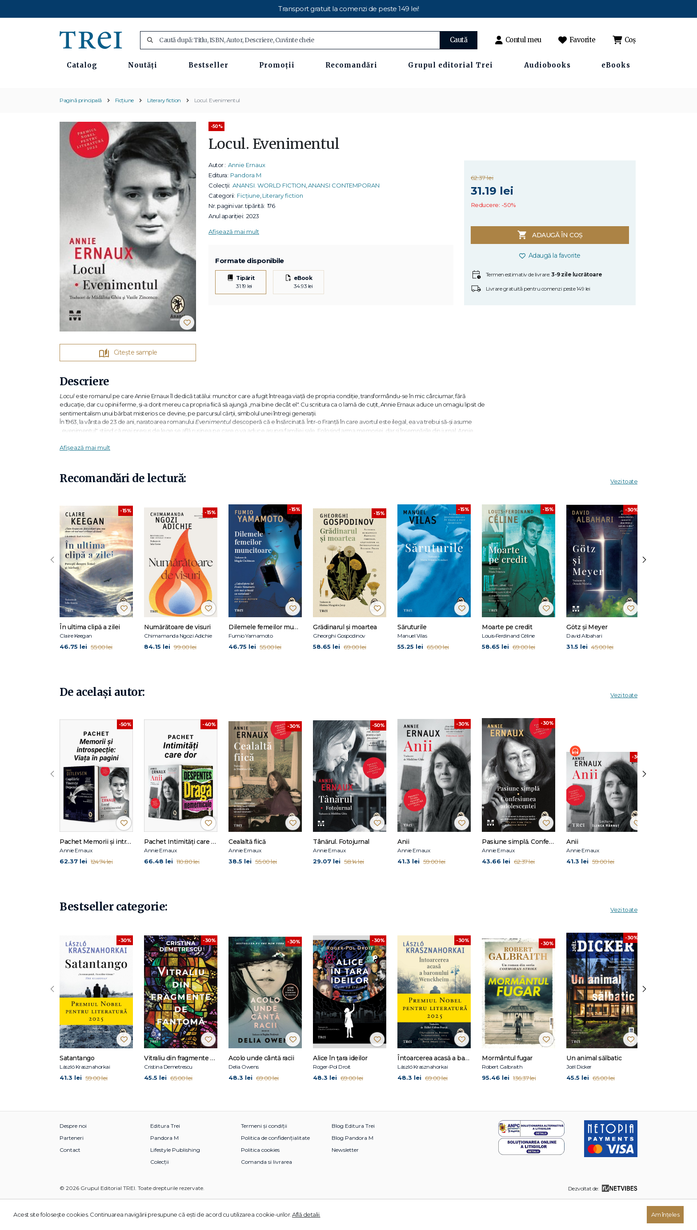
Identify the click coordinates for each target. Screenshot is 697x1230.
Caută (459, 40)
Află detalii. (306, 1214)
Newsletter (345, 1179)
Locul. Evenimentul (217, 129)
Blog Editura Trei (353, 1155)
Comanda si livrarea (266, 1191)
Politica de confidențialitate (275, 1167)
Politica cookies (260, 1179)
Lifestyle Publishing (175, 1179)
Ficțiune (124, 129)
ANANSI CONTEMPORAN (344, 214)
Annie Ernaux (246, 194)
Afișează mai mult (233, 260)
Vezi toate (623, 510)
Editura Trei (165, 1155)
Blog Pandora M (352, 1167)
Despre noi (73, 1155)
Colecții (159, 1191)
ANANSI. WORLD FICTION (269, 214)
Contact (70, 1179)
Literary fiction (164, 129)
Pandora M (245, 204)
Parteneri (72, 1167)
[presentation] (52, 589)
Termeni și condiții (264, 1155)
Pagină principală (81, 129)
